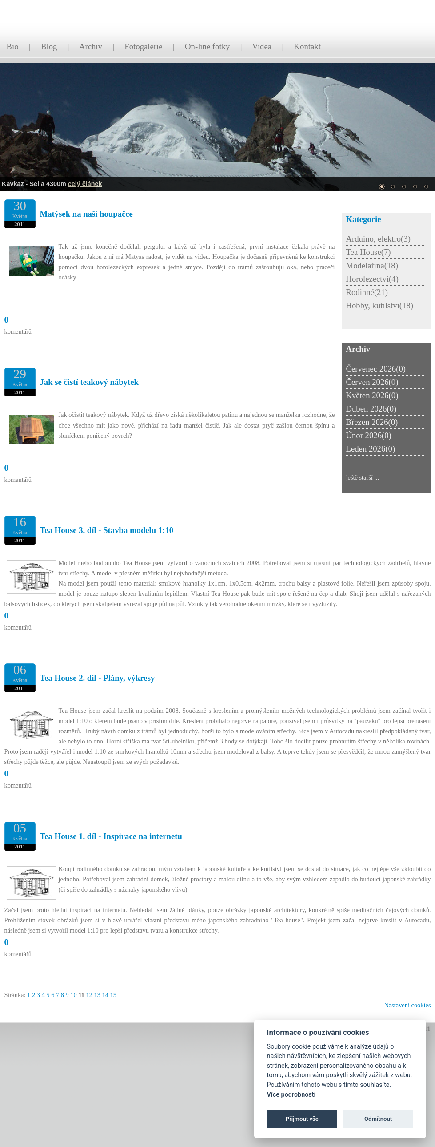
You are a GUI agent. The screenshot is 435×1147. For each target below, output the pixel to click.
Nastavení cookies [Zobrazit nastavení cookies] (407, 1005)
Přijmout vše (302, 1118)
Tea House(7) (368, 252)
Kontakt (307, 46)
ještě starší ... (362, 477)
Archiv (90, 46)
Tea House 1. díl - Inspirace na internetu (111, 836)
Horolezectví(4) (372, 278)
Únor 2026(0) (368, 435)
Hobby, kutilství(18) (380, 305)
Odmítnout (378, 1118)
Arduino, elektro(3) (378, 238)
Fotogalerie (143, 46)
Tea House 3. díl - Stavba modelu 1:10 (107, 530)
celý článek (85, 183)
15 (113, 994)
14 (105, 994)
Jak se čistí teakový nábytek (89, 382)
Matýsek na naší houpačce (86, 213)
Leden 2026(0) (370, 448)
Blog (49, 46)
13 (97, 994)
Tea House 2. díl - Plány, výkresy (97, 678)
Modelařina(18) (372, 265)
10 (73, 994)
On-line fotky (207, 46)
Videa (262, 46)
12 (89, 994)
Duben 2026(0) (371, 408)
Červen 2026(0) (372, 382)
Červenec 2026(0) (376, 368)
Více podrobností (291, 1095)
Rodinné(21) (367, 292)
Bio (13, 46)
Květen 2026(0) (372, 395)
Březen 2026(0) (372, 422)
